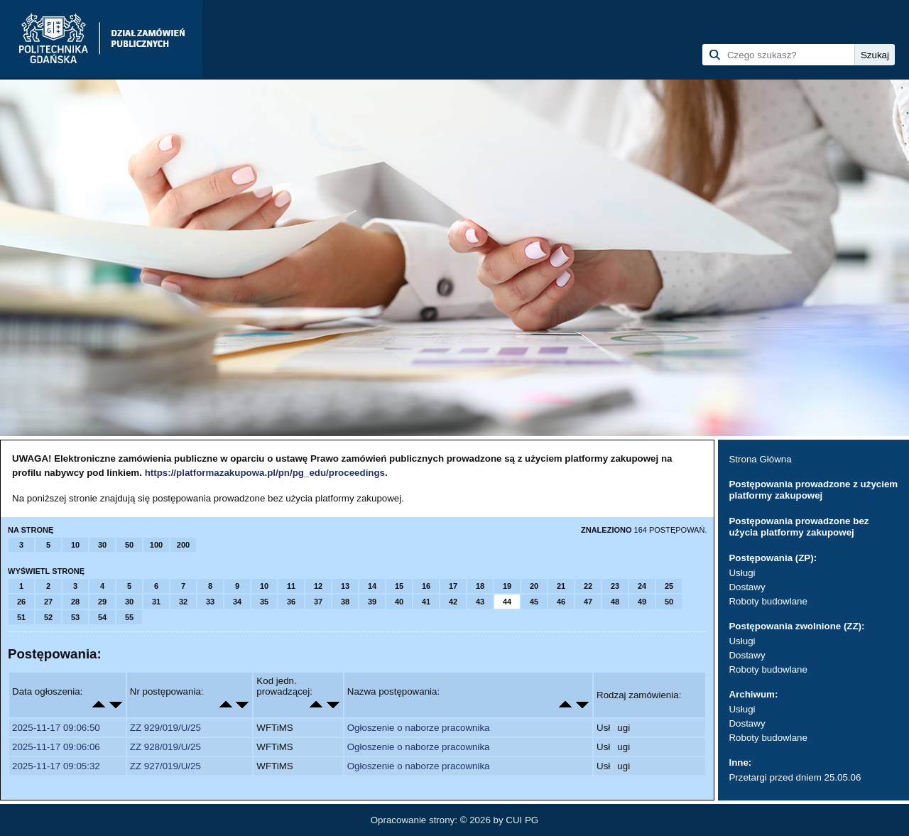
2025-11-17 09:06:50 (56, 727)
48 (615, 601)
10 (75, 545)
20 (534, 586)
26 (21, 601)
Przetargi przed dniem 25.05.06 (795, 777)
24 (642, 586)
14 (372, 586)
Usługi (742, 573)
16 (426, 586)
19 (507, 586)
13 (345, 586)
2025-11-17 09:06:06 (56, 747)
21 (561, 586)
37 (318, 601)
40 (399, 601)
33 (210, 601)
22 (588, 586)
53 (75, 617)
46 (561, 601)
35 (264, 601)
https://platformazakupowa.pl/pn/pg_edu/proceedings (265, 472)
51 (21, 617)
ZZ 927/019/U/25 (165, 766)
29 (102, 601)
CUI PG (522, 820)
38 (345, 601)
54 (102, 617)
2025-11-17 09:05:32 (56, 766)
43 (480, 601)
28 (75, 601)
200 (183, 545)
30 (102, 545)
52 (48, 617)
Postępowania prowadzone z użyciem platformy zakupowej (813, 490)
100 (156, 545)
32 (183, 601)
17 (453, 586)
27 (48, 601)
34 (237, 601)
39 (372, 601)
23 (615, 586)
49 (642, 601)
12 (318, 586)
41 (426, 601)
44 (507, 601)
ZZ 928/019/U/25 (165, 747)
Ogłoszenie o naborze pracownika (418, 727)
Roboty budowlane (768, 601)
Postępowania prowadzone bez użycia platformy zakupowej (799, 527)
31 (156, 601)
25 (669, 586)
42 (453, 601)
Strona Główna (760, 459)
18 (480, 586)
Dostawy (747, 587)
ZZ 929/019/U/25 (165, 727)
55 (129, 617)
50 (129, 545)
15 (399, 586)
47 (588, 601)
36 (291, 601)
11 (291, 586)
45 (534, 601)
